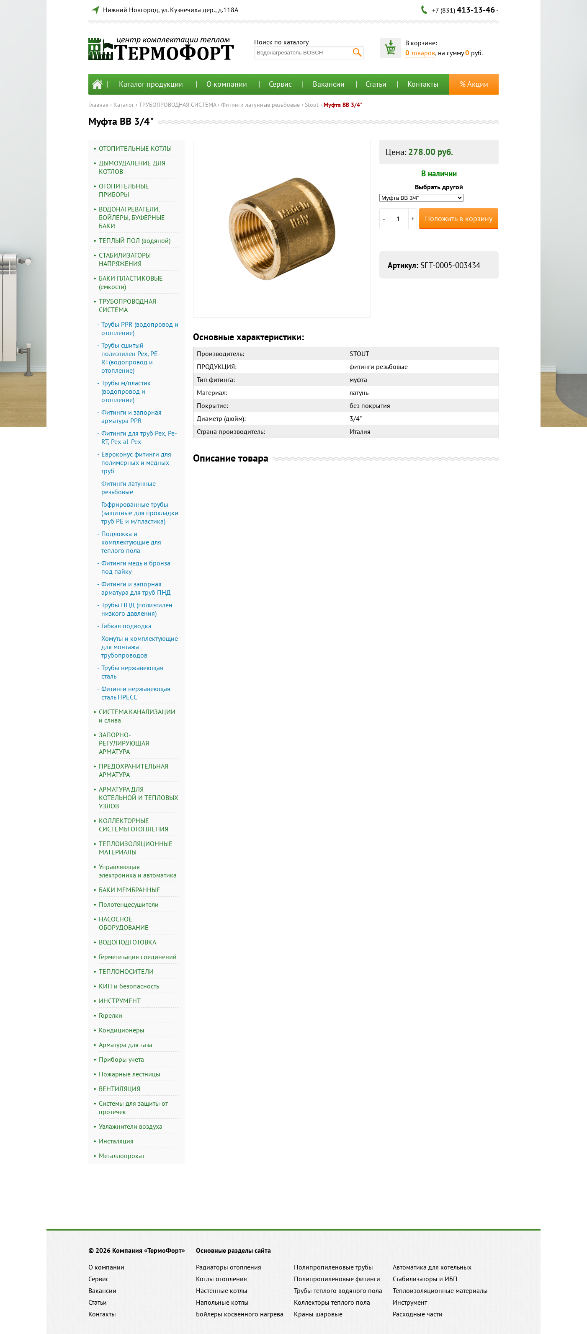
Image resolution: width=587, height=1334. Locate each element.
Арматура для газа (125, 1044)
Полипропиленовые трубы (333, 1267)
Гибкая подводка (126, 626)
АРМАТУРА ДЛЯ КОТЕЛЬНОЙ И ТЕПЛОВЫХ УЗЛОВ (138, 797)
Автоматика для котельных (432, 1267)
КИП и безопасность (129, 986)
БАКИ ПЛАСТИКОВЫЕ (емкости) (131, 282)
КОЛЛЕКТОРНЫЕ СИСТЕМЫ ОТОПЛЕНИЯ (133, 824)
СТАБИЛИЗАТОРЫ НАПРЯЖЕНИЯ (125, 259)
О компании (226, 84)
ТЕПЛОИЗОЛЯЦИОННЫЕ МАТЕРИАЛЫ (135, 847)
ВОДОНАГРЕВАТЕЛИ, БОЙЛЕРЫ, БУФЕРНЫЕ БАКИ (132, 217)
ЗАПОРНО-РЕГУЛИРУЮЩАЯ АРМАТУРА (124, 743)
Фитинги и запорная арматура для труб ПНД (136, 588)
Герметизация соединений (138, 956)
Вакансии (329, 84)
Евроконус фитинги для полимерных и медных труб (136, 462)
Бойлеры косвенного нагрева (239, 1314)
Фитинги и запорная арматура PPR (131, 416)
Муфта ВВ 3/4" (343, 104)
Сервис (280, 84)
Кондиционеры (121, 1030)
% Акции (474, 84)
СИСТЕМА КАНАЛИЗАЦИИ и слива (137, 715)
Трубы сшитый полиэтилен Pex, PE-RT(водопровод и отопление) (130, 357)
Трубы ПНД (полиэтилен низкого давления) (136, 609)
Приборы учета (121, 1059)
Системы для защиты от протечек (133, 1107)
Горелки (110, 1015)
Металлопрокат (121, 1155)
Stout (312, 104)
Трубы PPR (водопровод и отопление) (139, 328)
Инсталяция (116, 1141)
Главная (98, 104)
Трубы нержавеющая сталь (132, 671)
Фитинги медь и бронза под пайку (135, 567)
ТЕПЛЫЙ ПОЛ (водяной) (134, 240)
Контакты (422, 84)
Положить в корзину (458, 218)
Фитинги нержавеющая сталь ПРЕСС (135, 692)
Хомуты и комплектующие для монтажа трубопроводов (139, 646)
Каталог (123, 104)
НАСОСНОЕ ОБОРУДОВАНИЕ (124, 923)
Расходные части (418, 1314)
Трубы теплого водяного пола (338, 1290)
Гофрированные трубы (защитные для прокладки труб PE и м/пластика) (139, 512)
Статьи (376, 84)
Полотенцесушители (129, 904)
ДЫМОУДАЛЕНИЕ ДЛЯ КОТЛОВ (132, 167)
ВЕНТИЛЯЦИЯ (119, 1088)
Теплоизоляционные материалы (440, 1290)
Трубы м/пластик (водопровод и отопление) (126, 391)
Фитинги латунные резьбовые (260, 104)
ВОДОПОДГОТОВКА (127, 942)
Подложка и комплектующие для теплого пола (131, 542)
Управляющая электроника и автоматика (138, 870)
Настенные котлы (221, 1290)
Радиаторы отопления (228, 1267)
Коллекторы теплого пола (332, 1302)
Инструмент (410, 1302)
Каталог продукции (151, 84)
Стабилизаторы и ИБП (425, 1279)
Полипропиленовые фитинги (337, 1279)
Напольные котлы (222, 1302)
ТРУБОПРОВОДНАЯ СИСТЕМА (177, 104)
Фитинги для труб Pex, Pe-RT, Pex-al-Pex (139, 437)
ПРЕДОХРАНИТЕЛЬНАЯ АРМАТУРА (133, 770)
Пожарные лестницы (129, 1074)
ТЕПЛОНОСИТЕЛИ (126, 971)
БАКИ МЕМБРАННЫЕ (129, 889)
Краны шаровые (318, 1314)
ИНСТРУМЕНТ (120, 1000)
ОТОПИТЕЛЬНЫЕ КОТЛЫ (135, 148)
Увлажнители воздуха (130, 1126)
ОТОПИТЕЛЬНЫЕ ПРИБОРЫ (124, 190)
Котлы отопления (221, 1279)
